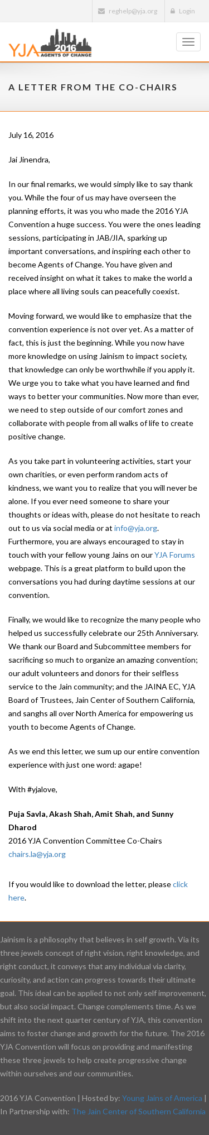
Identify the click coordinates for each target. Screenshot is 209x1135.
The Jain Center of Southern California (138, 1111)
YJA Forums (174, 554)
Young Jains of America (162, 1098)
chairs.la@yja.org (37, 854)
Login (183, 11)
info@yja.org (135, 528)
